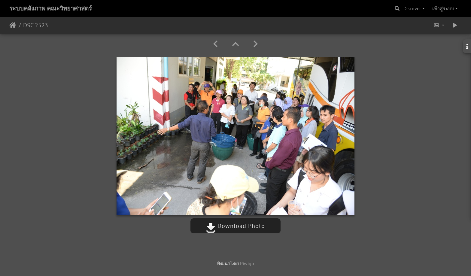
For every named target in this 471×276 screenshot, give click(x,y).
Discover (412, 8)
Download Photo (235, 226)
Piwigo (247, 263)
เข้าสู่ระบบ (443, 8)
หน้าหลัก (12, 25)
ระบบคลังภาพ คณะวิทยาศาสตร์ (50, 8)
